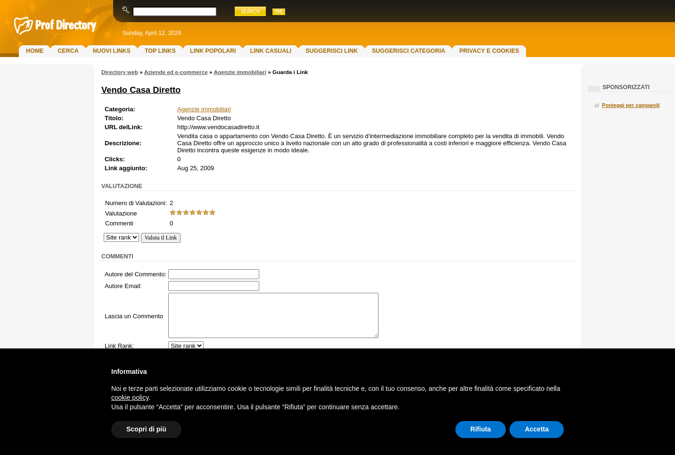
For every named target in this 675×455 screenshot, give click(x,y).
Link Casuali (270, 51)
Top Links (160, 51)
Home (34, 51)
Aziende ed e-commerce (176, 72)
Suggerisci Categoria (408, 51)
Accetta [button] (537, 429)
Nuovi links (112, 51)
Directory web (119, 72)
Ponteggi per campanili (631, 105)
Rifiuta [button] (480, 429)
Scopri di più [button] (146, 429)
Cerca (68, 51)
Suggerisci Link (331, 51)
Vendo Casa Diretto (141, 90)
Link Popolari (213, 51)
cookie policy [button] (129, 397)
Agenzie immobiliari (240, 72)
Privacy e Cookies (489, 51)
